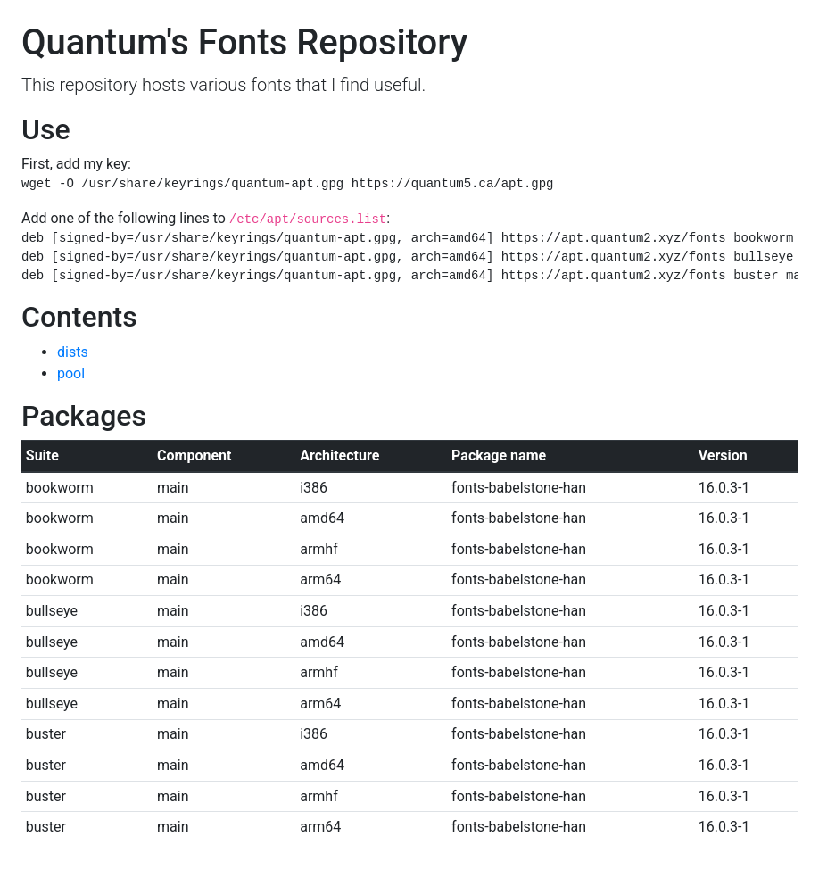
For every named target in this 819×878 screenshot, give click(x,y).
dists (72, 352)
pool (71, 373)
